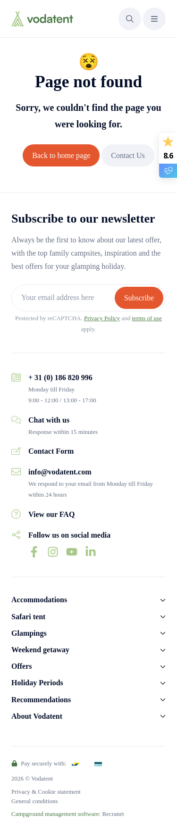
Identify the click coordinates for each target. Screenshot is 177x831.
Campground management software (55, 813)
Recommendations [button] (41, 700)
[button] (129, 19)
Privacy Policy (102, 318)
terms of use (147, 318)
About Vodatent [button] (36, 716)
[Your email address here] (64, 298)
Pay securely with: (38, 763)
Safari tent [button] (28, 617)
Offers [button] (21, 666)
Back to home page (61, 155)
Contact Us (128, 155)
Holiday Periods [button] (37, 683)
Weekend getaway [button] (40, 650)
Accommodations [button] (39, 600)
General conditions (34, 801)
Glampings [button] (29, 633)
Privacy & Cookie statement (46, 791)
